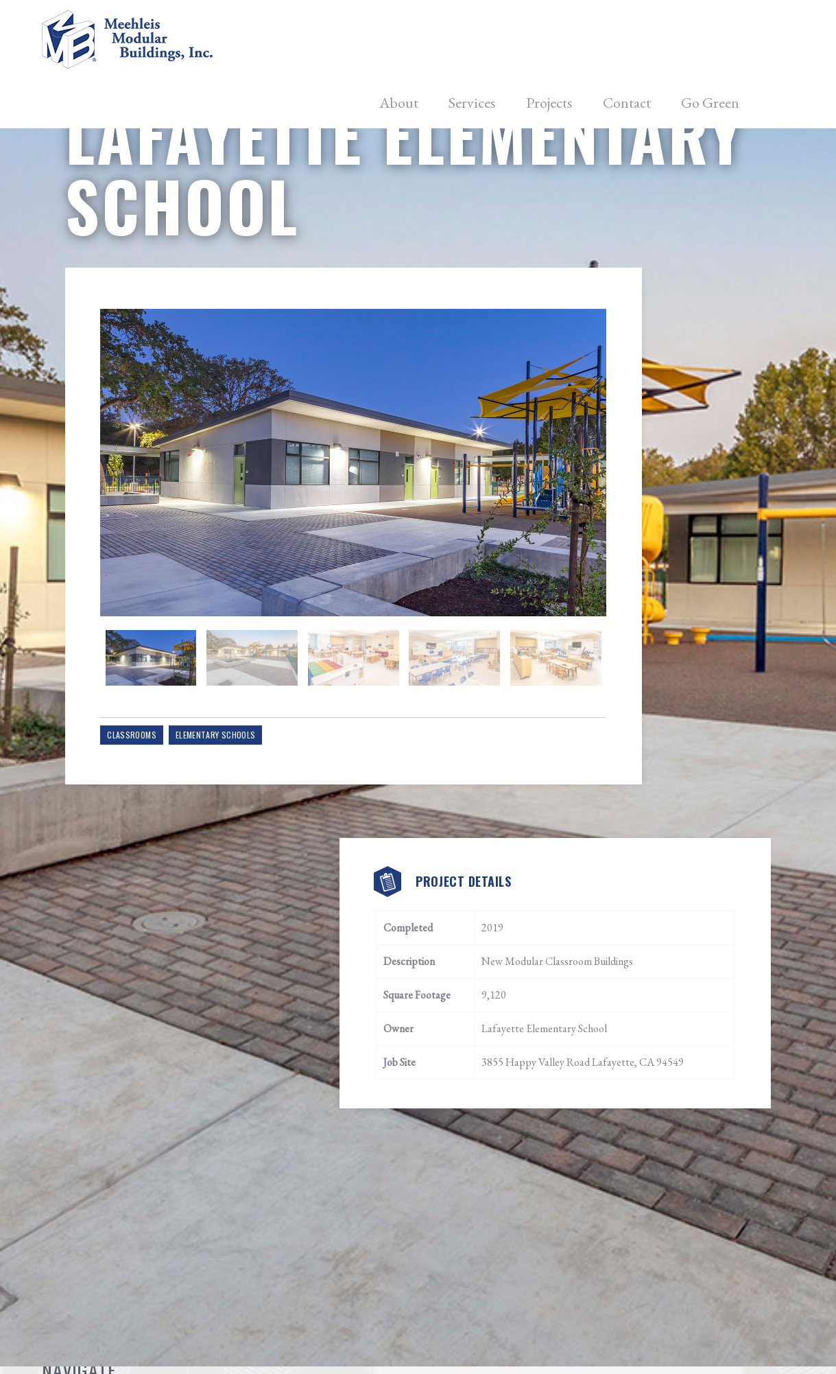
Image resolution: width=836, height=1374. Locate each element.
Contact (627, 41)
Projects (549, 41)
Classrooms (149, 800)
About (398, 41)
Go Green (710, 41)
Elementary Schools (232, 800)
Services (472, 41)
